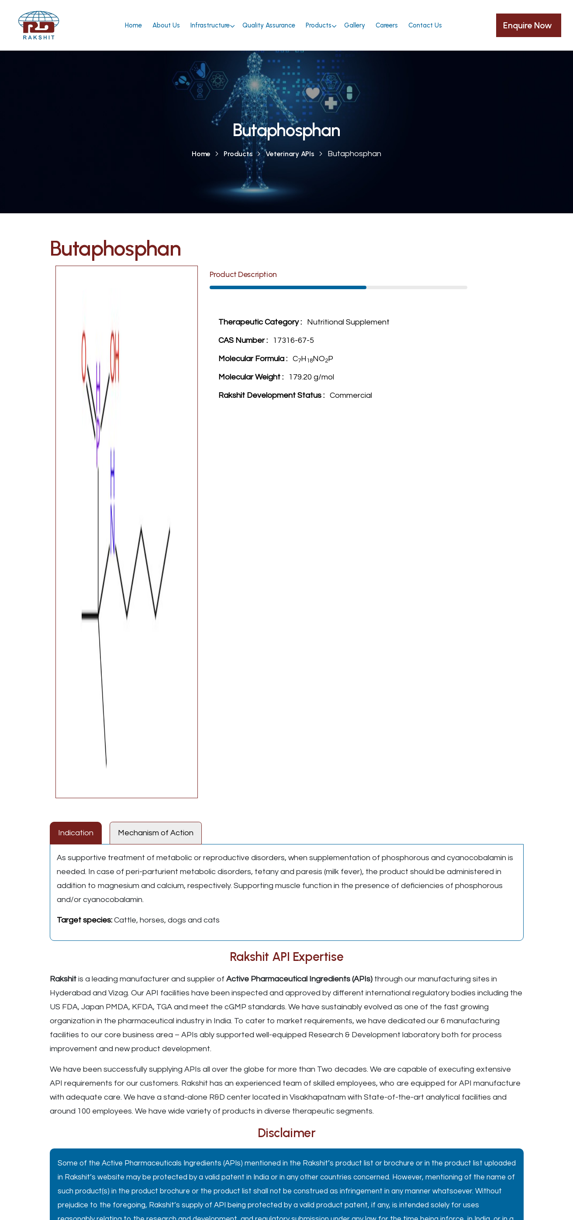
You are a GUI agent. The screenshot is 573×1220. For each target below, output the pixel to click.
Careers (387, 25)
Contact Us (425, 25)
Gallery (354, 25)
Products (318, 25)
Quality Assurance (268, 25)
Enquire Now (528, 25)
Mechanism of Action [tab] (155, 833)
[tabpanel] (287, 892)
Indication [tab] (75, 833)
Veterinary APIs (290, 154)
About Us (166, 25)
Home (133, 25)
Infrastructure (210, 25)
